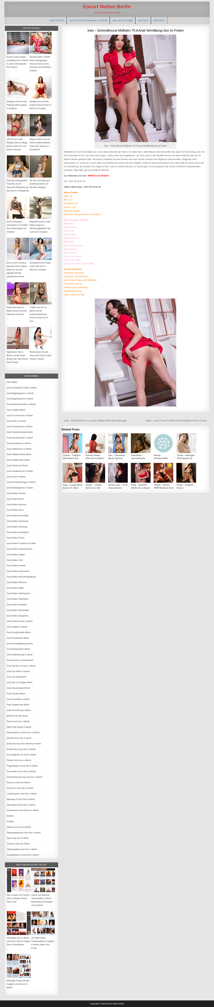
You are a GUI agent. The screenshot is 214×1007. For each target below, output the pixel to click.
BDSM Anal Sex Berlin (17, 716)
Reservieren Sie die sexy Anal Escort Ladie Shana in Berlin (40, 355)
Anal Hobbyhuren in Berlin (19, 449)
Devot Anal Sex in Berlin (18, 721)
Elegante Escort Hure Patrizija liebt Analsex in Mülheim (17, 105)
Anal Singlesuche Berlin (18, 704)
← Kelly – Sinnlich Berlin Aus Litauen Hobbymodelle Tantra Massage (93, 420)
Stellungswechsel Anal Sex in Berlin (24, 832)
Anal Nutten (56, 20)
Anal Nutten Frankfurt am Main (88, 20)
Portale (10, 821)
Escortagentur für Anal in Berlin (21, 754)
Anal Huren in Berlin (16, 476)
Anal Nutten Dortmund (17, 521)
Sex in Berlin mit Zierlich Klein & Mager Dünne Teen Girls (18, 898)
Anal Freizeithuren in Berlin (20, 426)
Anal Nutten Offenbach (17, 599)
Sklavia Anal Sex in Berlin (19, 827)
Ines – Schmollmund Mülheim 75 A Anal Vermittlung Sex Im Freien (136, 30)
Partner (10, 816)
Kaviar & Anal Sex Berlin (18, 782)
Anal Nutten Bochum (16, 504)
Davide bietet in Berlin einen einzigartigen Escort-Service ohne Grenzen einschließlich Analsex (40, 64)
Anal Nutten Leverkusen (18, 571)
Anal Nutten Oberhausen (18, 593)
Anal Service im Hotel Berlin (20, 660)
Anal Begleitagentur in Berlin (20, 393)
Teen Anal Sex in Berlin (18, 838)
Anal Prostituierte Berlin (18, 638)
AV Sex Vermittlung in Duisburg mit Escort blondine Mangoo (40, 184)
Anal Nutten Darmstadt (18, 515)
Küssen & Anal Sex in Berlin (20, 788)
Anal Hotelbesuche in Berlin (20, 471)
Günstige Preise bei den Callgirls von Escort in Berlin (18, 984)
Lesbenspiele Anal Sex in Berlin (22, 793)
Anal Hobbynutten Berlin (18, 460)
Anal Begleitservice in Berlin (20, 398)
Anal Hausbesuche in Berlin (20, 437)
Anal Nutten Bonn (15, 510)
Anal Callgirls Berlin (16, 410)
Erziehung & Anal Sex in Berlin (21, 749)
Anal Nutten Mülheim (17, 582)
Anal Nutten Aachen (16, 493)
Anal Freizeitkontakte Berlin (20, 432)
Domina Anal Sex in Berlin (19, 738)
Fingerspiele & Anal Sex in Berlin (22, 766)
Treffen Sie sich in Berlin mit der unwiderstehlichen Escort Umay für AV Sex (39, 314)
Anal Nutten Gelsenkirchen (19, 549)
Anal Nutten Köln (15, 560)
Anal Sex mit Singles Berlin (20, 682)
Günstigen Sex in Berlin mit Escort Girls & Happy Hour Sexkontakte (18, 941)
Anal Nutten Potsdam (17, 604)
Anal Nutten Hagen (16, 554)
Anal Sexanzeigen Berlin (18, 688)
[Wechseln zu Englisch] (159, 20)
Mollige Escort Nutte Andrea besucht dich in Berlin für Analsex (40, 105)
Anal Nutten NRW (122, 20)
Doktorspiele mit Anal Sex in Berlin (23, 732)
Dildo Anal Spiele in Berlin (19, 727)
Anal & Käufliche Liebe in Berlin (22, 387)
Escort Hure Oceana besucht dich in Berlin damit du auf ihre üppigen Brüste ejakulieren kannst (17, 270)
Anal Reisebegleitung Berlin (20, 643)
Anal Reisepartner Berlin (18, 649)
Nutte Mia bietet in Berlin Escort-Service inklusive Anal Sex (17, 310)
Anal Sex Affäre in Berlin (18, 671)
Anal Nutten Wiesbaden (18, 610)
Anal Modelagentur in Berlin (20, 487)
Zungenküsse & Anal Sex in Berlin (23, 855)
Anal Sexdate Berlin (16, 693)
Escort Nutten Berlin (107, 6)
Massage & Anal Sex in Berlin (21, 799)
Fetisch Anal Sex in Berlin (19, 760)
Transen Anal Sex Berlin (18, 843)
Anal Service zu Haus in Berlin (21, 666)
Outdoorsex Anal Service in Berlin (23, 810)
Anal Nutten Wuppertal (17, 616)
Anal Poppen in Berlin (17, 627)
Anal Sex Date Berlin (17, 677)
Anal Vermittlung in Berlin (19, 710)
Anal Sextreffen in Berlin (18, 699)
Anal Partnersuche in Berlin (20, 621)
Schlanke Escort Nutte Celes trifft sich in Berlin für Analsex (40, 266)
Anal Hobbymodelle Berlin (19, 454)
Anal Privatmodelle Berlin (19, 632)
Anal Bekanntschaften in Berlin (21, 404)
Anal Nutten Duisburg (17, 526)
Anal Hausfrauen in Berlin (19, 443)
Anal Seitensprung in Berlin (20, 654)
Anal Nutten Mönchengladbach (21, 576)
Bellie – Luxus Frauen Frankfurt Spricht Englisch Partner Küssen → (178, 420)
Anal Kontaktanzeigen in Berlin (21, 482)
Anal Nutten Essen (16, 537)
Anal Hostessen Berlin (17, 465)
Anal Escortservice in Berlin (20, 415)
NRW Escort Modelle (98, 175)
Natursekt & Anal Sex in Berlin (21, 805)
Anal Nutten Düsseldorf (18, 532)
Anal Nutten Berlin (15, 499)
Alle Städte (12, 382)
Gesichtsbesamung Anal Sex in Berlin (25, 777)
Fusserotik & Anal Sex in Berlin (21, 771)
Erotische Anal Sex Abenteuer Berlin (24, 743)
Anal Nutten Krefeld (16, 565)
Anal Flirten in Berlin (16, 421)
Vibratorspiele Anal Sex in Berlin (22, 849)
